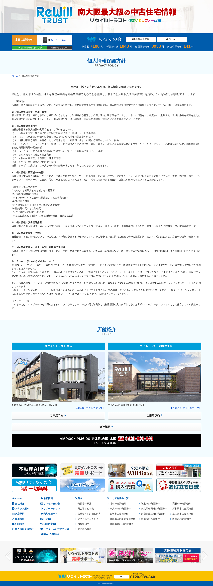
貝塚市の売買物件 (119, 514)
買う (78, 498)
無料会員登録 (140, 39)
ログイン (172, 39)
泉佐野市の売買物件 (182, 514)
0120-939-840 (134, 576)
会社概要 (106, 426)
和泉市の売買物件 (150, 503)
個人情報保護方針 (23, 529)
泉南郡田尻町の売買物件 (122, 519)
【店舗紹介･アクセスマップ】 (89, 408)
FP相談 (45, 519)
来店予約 (18, 514)
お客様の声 (83, 524)
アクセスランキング (88, 519)
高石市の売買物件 (181, 503)
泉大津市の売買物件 (120, 508)
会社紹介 (18, 503)
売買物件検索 (85, 503)
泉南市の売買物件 (150, 519)
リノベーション (50, 508)
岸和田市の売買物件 (182, 508)
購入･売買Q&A (49, 534)
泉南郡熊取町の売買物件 (154, 514)
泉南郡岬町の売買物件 (121, 524)
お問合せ (18, 524)
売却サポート (48, 514)
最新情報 (46, 498)
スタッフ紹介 (20, 508)
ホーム (15, 76)
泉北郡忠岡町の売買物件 (154, 508)
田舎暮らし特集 (86, 508)
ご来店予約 (58, 415)
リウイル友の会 (50, 503)
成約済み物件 (85, 529)
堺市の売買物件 (118, 503)
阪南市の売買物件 (181, 519)
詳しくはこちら (58, 40)
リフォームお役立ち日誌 (54, 529)
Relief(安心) (48, 524)
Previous (8, 556)
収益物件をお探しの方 (89, 514)
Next (205, 556)
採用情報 (18, 519)
